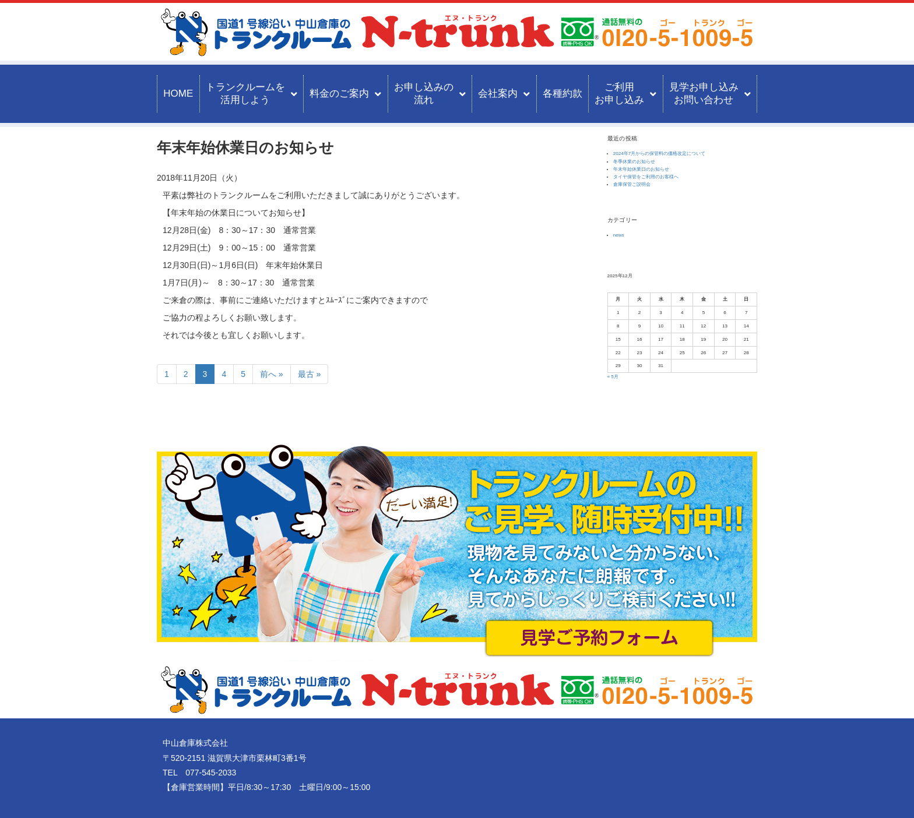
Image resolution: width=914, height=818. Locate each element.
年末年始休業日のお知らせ (641, 169)
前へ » (271, 374)
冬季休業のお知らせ (634, 161)
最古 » (309, 374)
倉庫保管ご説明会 (632, 184)
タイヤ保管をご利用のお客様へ (646, 176)
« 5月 (612, 376)
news (618, 235)
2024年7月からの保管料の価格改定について (659, 153)
